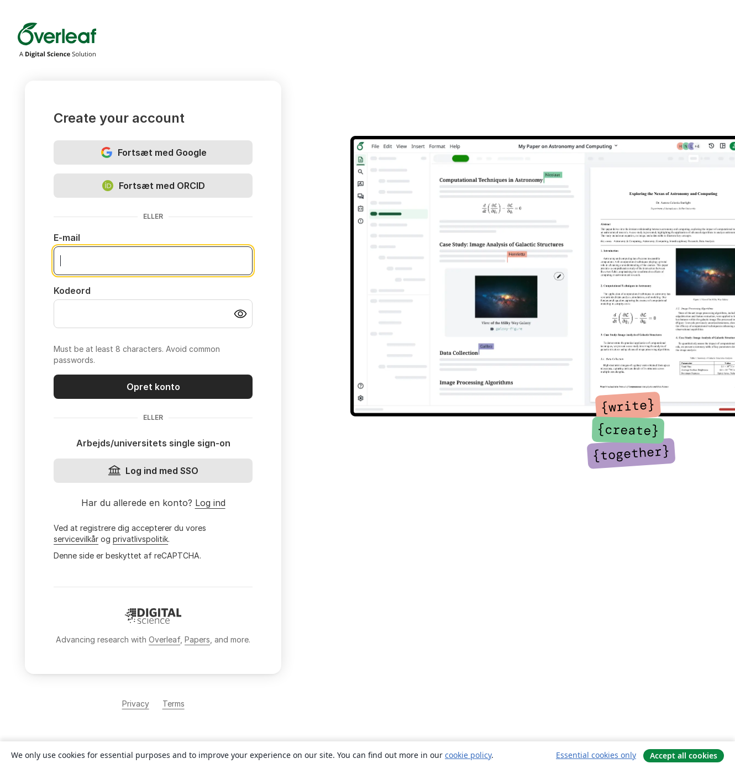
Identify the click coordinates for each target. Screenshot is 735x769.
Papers (197, 639)
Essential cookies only (596, 755)
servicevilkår (76, 539)
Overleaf (164, 639)
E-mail (67, 237)
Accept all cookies (683, 755)
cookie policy (468, 755)
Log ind (210, 502)
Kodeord (72, 290)
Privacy (135, 703)
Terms (173, 703)
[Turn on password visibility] (240, 313)
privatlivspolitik (140, 539)
